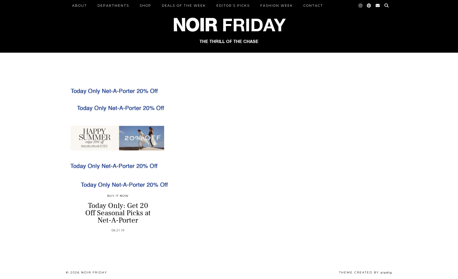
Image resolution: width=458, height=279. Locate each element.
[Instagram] (361, 5)
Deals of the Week (184, 6)
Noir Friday (94, 272)
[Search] (386, 5)
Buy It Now (118, 196)
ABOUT (79, 6)
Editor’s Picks (233, 6)
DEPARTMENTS (113, 6)
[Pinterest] (369, 5)
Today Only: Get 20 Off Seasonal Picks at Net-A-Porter (118, 213)
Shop (145, 6)
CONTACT (313, 6)
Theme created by (365, 272)
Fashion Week (276, 6)
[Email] (378, 5)
